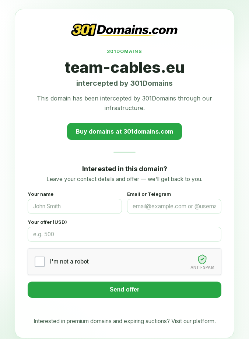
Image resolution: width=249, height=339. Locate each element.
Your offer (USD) (47, 222)
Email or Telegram (149, 194)
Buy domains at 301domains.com (124, 131)
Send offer (125, 289)
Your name (40, 194)
